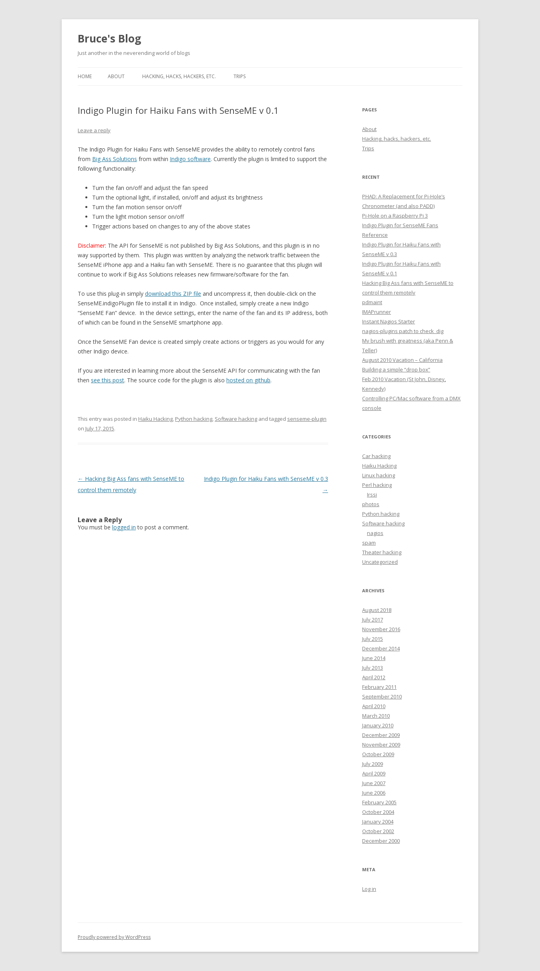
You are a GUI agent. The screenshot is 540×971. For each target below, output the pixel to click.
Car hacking (376, 456)
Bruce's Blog (109, 38)
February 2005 (379, 802)
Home (85, 76)
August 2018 (376, 610)
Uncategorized (380, 561)
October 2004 (378, 812)
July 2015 (372, 638)
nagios (375, 533)
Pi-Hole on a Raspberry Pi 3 (395, 215)
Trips (240, 76)
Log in (369, 888)
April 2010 (373, 706)
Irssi (372, 494)
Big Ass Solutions (114, 159)
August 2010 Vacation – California (402, 359)
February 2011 (379, 686)
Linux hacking (378, 475)
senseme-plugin (306, 418)
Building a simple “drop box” (396, 369)
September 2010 (382, 696)
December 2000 (381, 840)
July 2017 (372, 619)
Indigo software (190, 159)
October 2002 (378, 831)
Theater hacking (381, 552)
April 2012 (373, 677)
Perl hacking (377, 485)
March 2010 (376, 715)
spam (369, 542)
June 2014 (373, 658)
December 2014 (381, 648)
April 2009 (373, 773)
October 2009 (378, 754)
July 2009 (372, 763)
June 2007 (373, 783)
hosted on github (248, 380)
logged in (124, 527)
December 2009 (381, 735)
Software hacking (236, 418)
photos (370, 504)
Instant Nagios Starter (388, 321)
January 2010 (377, 725)
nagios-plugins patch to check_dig (402, 331)
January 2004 (377, 821)
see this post (107, 380)
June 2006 (373, 792)
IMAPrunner (376, 311)
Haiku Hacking (155, 418)
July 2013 (372, 667)
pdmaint (372, 302)
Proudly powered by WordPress (114, 937)
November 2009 (381, 744)
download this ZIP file (173, 293)
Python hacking (193, 418)
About (116, 76)
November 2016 (381, 629)
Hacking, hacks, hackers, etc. (179, 76)
